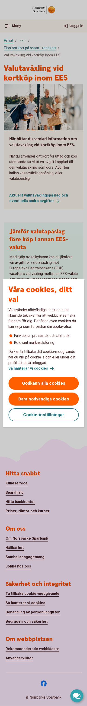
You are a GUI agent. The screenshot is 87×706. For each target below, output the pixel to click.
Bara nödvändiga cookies (43, 399)
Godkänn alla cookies (43, 383)
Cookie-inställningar (43, 414)
